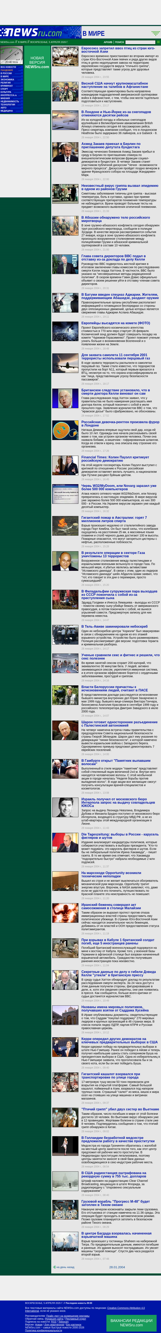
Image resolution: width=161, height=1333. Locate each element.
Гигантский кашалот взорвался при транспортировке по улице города (110, 1075)
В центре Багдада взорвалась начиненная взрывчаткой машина (116, 1235)
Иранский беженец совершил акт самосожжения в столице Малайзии (111, 906)
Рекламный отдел (75, 1318)
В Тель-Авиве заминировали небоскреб (114, 626)
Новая (38, 1324)
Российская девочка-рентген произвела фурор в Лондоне (120, 423)
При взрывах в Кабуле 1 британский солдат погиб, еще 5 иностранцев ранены (117, 941)
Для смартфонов (54, 1324)
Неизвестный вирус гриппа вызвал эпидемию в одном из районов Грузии (119, 187)
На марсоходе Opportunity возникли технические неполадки (111, 874)
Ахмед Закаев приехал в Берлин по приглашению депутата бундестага (111, 145)
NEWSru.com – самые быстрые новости (48, 1327)
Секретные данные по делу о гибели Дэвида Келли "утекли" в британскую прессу (118, 973)
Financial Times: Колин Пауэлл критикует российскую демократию (115, 458)
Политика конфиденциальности (43, 1330)
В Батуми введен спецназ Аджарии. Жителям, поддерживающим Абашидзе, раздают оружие (120, 296)
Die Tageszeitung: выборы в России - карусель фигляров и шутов (120, 836)
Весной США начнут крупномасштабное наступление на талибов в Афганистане (114, 85)
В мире (94, 33)
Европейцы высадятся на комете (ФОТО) (115, 323)
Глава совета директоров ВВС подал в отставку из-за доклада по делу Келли (113, 257)
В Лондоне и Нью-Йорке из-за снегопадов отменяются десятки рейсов (116, 113)
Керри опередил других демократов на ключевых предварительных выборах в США (119, 1040)
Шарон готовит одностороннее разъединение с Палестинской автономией (119, 723)
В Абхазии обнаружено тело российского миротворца (115, 219)
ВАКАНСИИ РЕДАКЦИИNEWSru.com (132, 1323)
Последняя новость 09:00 (79, 1303)
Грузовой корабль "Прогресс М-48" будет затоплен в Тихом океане (115, 1203)
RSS (53, 1321)
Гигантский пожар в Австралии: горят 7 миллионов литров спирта (114, 519)
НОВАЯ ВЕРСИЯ (37, 62)
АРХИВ (108, 42)
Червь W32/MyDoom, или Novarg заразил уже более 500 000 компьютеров (118, 487)
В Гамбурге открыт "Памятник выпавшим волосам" (115, 762)
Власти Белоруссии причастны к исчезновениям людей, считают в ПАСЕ (114, 688)
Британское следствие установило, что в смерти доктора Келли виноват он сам (115, 391)
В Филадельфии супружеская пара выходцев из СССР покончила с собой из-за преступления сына (119, 595)
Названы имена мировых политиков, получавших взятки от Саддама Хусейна (114, 1008)
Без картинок (73, 1324)
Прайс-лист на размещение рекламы (67, 1315)
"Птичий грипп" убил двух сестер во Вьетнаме (120, 1109)
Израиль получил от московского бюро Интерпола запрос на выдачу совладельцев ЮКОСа (118, 802)
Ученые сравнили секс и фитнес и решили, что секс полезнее (120, 656)
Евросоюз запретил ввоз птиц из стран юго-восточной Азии (118, 49)
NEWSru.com (7, 42)
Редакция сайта (54, 1318)
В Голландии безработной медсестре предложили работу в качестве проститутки (118, 1139)
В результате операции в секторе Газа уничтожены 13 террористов (113, 554)
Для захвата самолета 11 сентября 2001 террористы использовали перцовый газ (115, 356)
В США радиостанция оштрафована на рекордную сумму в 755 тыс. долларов (113, 1174)
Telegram (63, 1321)
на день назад (65, 1267)
